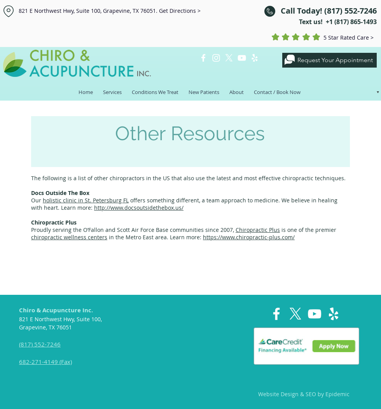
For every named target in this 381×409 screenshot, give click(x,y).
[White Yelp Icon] (255, 58)
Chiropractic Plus (258, 229)
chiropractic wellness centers (69, 237)
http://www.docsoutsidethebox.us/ (139, 207)
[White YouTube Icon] (242, 58)
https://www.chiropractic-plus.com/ (249, 237)
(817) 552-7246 (40, 344)
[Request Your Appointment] (329, 60)
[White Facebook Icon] (203, 58)
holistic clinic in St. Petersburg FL (86, 200)
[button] (112, 88)
